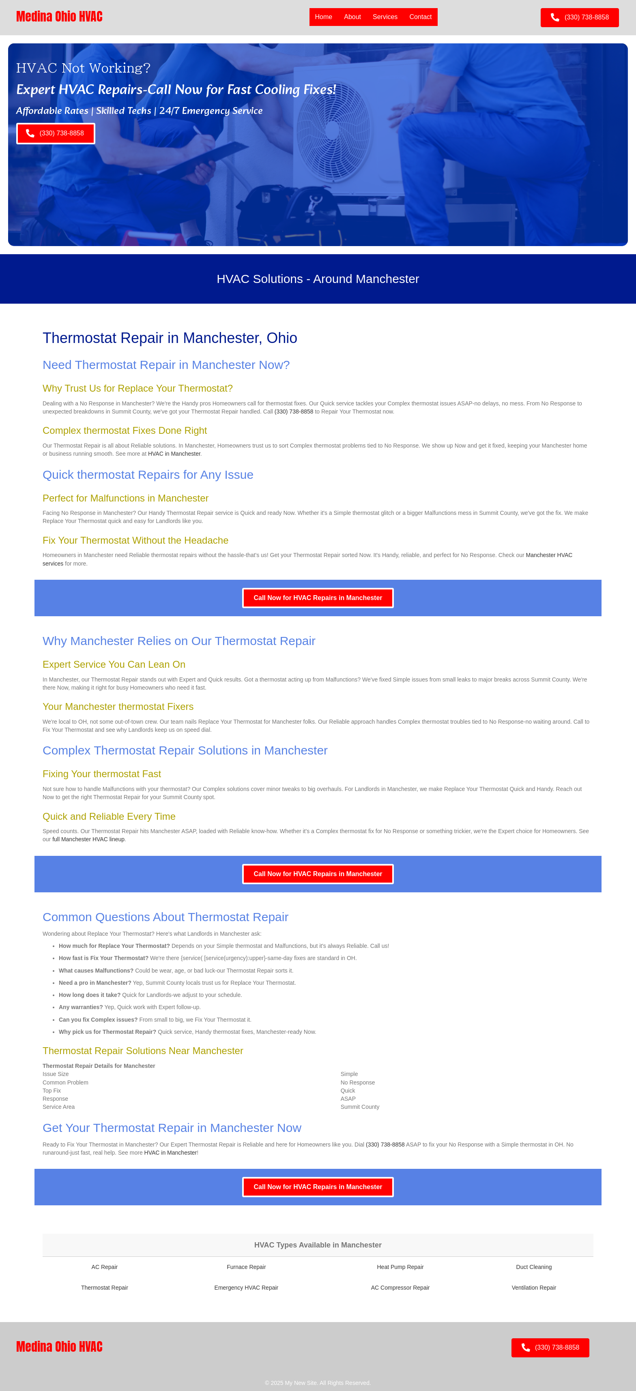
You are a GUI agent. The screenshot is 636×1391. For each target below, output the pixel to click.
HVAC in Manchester (174, 453)
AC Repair (105, 1267)
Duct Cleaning (534, 1267)
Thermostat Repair (104, 1287)
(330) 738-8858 (294, 411)
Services (385, 16)
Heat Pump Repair (400, 1267)
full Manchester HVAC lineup (88, 839)
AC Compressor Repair (400, 1287)
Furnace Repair (246, 1267)
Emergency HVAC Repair (247, 1287)
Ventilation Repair (534, 1287)
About (352, 16)
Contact (420, 16)
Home (324, 16)
